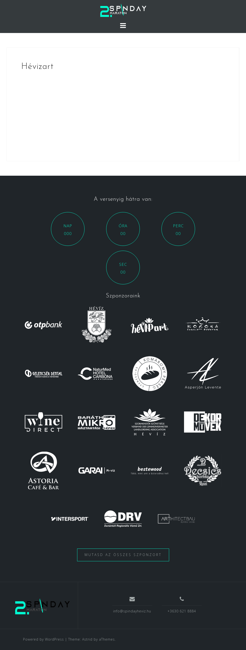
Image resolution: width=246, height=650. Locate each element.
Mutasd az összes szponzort (123, 554)
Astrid (87, 639)
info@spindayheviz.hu (132, 611)
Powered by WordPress (43, 639)
